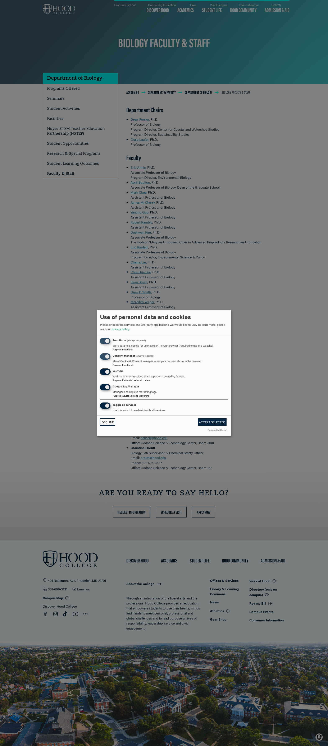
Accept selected (212, 422)
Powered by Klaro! (217, 430)
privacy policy (120, 329)
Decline (108, 422)
